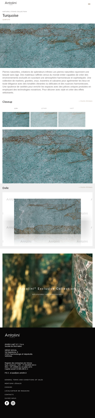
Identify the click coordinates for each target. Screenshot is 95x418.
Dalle (5, 188)
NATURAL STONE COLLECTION (14, 11)
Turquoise (10, 15)
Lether (44, 108)
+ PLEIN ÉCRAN (86, 101)
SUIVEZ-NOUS (10, 398)
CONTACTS (9, 394)
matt (72, 108)
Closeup (7, 102)
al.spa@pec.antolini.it (18, 373)
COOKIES (8, 387)
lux (16, 108)
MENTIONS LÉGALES (13, 383)
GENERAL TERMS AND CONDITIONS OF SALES (24, 380)
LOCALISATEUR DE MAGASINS (17, 391)
